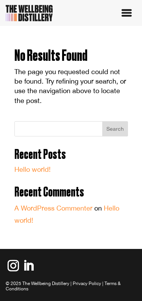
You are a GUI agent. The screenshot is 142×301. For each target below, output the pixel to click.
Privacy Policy (87, 283)
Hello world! (32, 169)
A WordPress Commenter (53, 208)
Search (115, 129)
